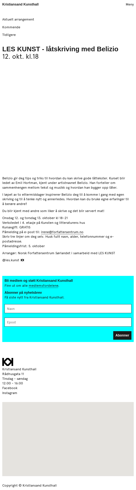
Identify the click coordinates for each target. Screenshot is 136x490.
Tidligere (9, 34)
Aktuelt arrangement (18, 19)
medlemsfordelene (43, 285)
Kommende (11, 27)
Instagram (9, 392)
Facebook (9, 388)
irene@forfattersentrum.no (62, 232)
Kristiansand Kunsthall (20, 4)
